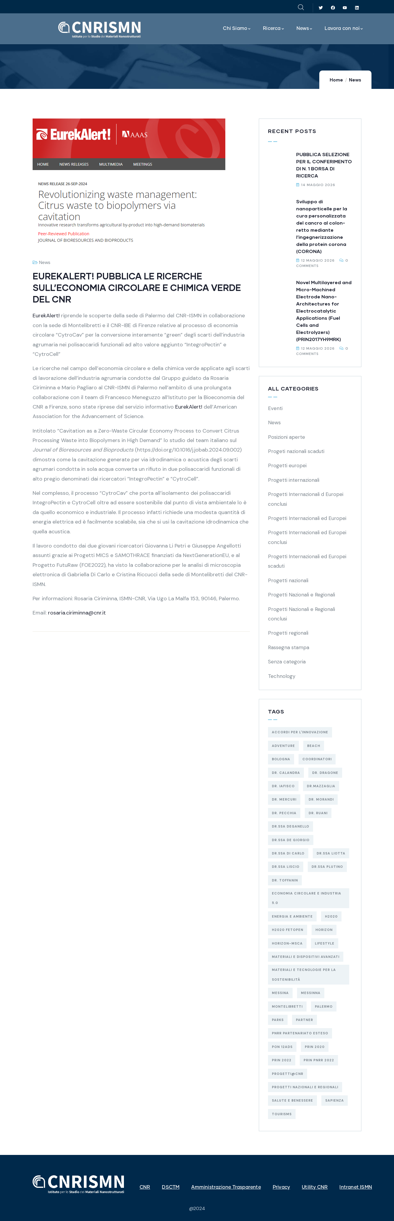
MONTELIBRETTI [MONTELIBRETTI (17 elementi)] (287, 1006)
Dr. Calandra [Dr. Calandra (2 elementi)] (286, 773)
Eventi (275, 408)
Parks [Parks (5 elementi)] (278, 1020)
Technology (281, 676)
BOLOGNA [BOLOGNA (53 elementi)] (281, 759)
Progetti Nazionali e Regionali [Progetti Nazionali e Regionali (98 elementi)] (305, 1087)
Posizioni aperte (286, 437)
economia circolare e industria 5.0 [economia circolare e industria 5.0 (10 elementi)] (306, 898)
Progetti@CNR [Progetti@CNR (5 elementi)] (287, 1074)
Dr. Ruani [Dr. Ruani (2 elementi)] (318, 813)
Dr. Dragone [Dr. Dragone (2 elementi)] (325, 773)
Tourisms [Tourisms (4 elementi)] (282, 1114)
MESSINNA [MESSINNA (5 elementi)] (310, 993)
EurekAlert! (47, 315)
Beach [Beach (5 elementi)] (313, 746)
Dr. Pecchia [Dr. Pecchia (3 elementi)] (284, 813)
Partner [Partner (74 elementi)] (304, 1020)
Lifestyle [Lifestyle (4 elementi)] (324, 943)
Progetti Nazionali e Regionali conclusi (301, 614)
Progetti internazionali (293, 480)
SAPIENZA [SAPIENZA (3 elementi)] (334, 1100)
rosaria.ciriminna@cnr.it (76, 612)
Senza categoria (287, 661)
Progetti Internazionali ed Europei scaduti (307, 561)
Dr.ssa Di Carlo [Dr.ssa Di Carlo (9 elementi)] (288, 853)
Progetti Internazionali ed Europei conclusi (307, 537)
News (355, 80)
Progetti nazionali (288, 580)
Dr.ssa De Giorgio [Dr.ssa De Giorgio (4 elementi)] (291, 840)
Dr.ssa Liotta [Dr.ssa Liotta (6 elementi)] (331, 853)
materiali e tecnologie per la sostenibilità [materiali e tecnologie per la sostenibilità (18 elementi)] (304, 974)
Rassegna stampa (288, 647)
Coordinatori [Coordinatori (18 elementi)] (317, 759)
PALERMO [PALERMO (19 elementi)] (324, 1006)
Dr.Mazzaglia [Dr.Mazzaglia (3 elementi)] (321, 786)
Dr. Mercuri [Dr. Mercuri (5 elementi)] (284, 799)
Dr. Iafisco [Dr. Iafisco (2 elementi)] (283, 786)
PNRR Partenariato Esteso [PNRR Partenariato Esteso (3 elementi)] (300, 1033)
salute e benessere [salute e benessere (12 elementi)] (292, 1100)
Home (336, 80)
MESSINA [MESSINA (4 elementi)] (280, 993)
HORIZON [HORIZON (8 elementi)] (324, 930)
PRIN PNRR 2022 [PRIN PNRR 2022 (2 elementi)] (319, 1060)
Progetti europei (287, 465)
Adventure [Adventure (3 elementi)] (283, 746)
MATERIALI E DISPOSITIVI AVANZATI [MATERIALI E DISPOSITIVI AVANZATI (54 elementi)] (305, 957)
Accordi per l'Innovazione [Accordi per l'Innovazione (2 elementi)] (300, 732)
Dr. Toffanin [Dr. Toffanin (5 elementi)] (285, 880)
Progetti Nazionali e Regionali (301, 594)
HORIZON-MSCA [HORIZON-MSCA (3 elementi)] (287, 943)
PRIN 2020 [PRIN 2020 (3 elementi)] (315, 1047)
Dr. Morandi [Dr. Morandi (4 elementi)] (321, 799)
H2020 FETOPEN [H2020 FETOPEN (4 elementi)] (287, 930)
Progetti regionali (288, 633)
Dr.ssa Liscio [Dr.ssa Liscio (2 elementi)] (285, 867)
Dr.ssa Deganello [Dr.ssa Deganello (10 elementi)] (290, 826)
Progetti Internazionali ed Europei (307, 518)
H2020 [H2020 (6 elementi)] (331, 916)
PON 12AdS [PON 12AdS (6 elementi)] (282, 1047)
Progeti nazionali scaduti (296, 451)
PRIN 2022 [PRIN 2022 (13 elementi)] (281, 1060)
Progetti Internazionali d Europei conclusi (305, 499)
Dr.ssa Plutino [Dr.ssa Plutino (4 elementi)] (327, 867)
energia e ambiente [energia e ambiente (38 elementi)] (292, 916)
